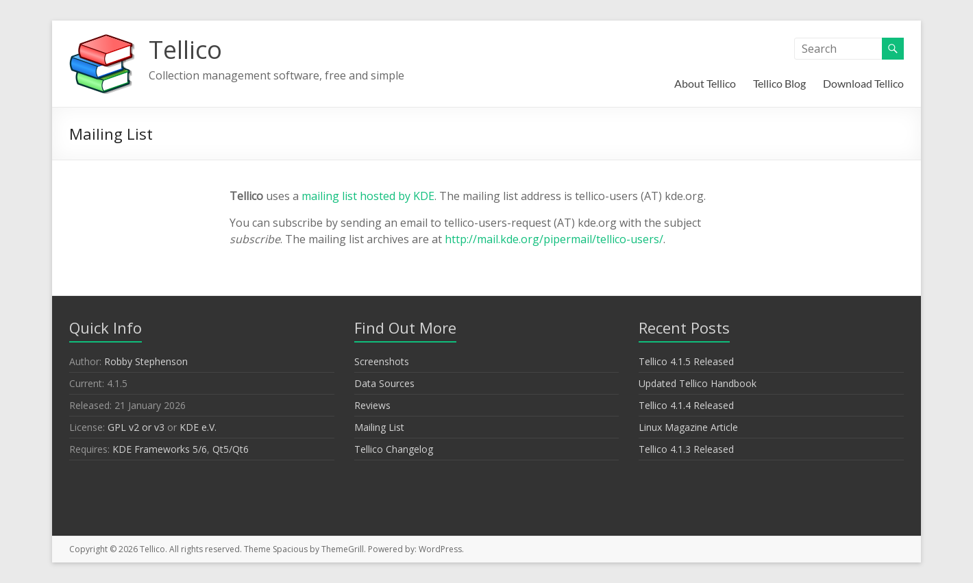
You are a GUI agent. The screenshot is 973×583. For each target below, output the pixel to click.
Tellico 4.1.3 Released (686, 449)
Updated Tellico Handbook (697, 383)
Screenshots (381, 361)
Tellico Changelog (393, 449)
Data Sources (384, 383)
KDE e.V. (198, 427)
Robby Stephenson (146, 361)
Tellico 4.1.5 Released (686, 361)
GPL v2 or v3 (136, 427)
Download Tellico (863, 83)
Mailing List (379, 427)
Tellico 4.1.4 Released (686, 405)
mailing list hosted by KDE (367, 195)
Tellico (185, 49)
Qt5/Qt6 (230, 449)
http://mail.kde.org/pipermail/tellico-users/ (554, 239)
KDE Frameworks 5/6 (159, 449)
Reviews (372, 405)
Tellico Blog (779, 83)
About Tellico (705, 83)
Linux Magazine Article (688, 427)
